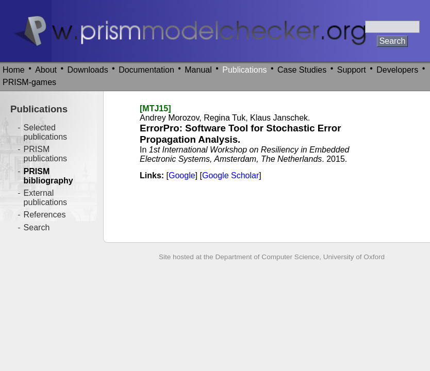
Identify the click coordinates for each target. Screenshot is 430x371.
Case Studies (301, 69)
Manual (198, 69)
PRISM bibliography (48, 176)
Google (182, 175)
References (45, 214)
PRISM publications (46, 154)
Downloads (88, 69)
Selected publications (46, 132)
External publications (46, 198)
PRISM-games (29, 82)
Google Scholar (230, 175)
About (46, 69)
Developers (397, 69)
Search (37, 227)
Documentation (146, 69)
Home (14, 69)
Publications (244, 69)
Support (351, 69)
